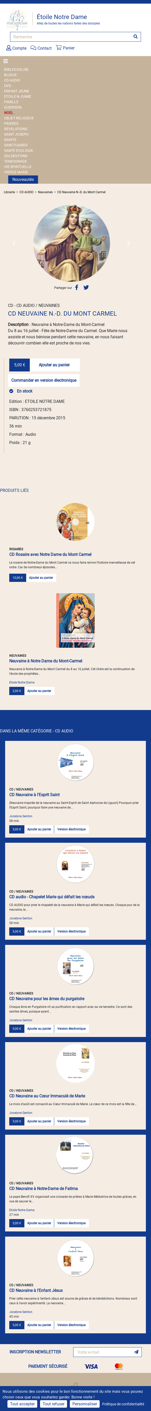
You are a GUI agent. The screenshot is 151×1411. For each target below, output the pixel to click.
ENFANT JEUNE (16, 91)
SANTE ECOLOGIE (18, 150)
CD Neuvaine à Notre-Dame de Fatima (43, 1188)
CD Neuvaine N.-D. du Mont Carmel (81, 192)
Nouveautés (23, 179)
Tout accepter (22, 1403)
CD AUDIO (12, 80)
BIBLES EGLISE (16, 69)
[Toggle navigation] (7, 61)
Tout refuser (53, 1403)
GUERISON (13, 107)
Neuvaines (45, 192)
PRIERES (11, 123)
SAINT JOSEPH (16, 134)
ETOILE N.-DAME (17, 96)
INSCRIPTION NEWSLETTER (35, 1352)
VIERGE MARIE (16, 172)
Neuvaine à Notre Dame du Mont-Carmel (45, 661)
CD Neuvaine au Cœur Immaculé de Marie (47, 1096)
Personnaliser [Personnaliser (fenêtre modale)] (84, 1403)
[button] (14, 243)
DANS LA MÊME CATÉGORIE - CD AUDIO (36, 731)
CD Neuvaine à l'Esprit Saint (34, 794)
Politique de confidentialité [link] (123, 1404)
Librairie (9, 192)
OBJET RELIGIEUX (19, 118)
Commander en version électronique (43, 380)
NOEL (8, 113)
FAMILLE (11, 102)
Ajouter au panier (54, 364)
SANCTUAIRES (15, 145)
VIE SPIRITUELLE (18, 167)
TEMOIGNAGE (15, 161)
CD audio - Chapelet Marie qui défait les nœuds (52, 896)
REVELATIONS (15, 129)
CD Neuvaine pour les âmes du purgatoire (46, 998)
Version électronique (71, 829)
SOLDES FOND (15, 156)
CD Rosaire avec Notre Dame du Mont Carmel (50, 554)
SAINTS (10, 140)
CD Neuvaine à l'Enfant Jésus (36, 1290)
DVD (7, 86)
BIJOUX (10, 75)
